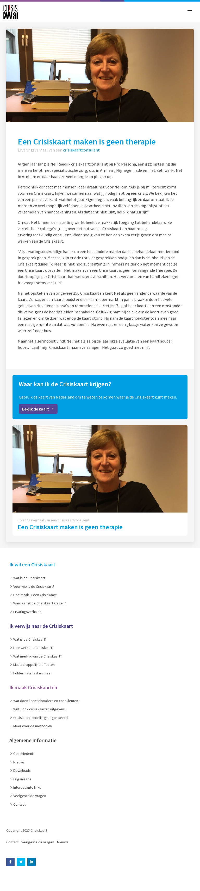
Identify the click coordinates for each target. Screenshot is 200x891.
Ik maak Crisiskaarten (33, 687)
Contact (12, 842)
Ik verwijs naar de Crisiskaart (41, 626)
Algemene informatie (33, 740)
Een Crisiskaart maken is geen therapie (70, 527)
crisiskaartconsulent (81, 150)
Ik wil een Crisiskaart (32, 564)
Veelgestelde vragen (37, 842)
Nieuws (62, 842)
